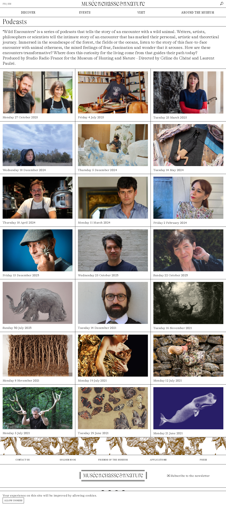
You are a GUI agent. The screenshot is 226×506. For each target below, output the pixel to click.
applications (158, 459)
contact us (23, 459)
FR (4, 3)
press (203, 459)
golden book (68, 459)
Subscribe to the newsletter (190, 475)
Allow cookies (13, 500)
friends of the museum (113, 459)
